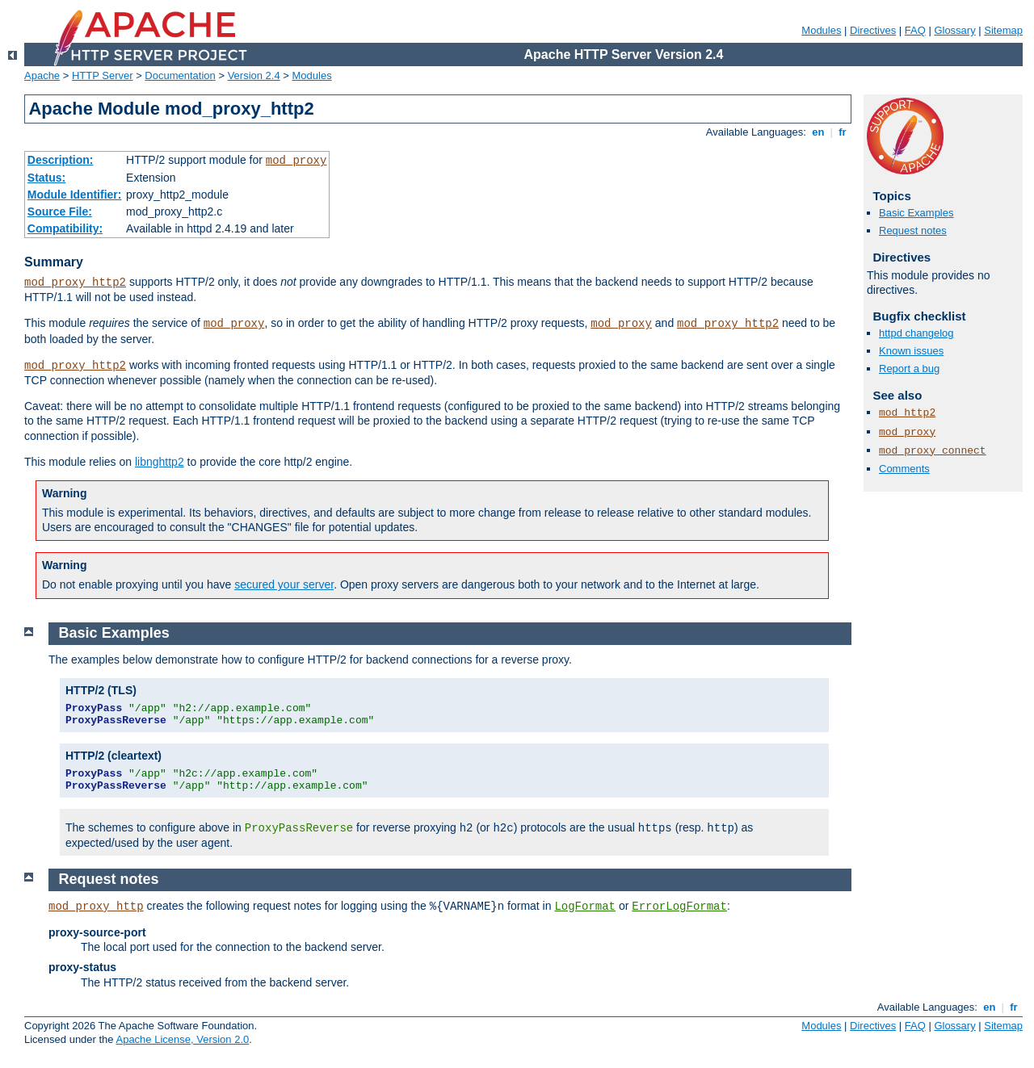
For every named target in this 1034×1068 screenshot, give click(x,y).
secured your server (284, 584)
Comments (904, 469)
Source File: (59, 211)
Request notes (913, 230)
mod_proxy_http (96, 906)
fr (843, 132)
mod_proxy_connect (932, 451)
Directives (873, 30)
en (818, 132)
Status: (46, 177)
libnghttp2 (159, 461)
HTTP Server (102, 75)
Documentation (180, 75)
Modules (821, 30)
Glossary (954, 30)
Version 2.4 (254, 75)
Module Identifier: (74, 194)
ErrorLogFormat (679, 906)
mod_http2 (907, 413)
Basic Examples (916, 213)
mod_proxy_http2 (75, 282)
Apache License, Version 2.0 (182, 1039)
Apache (42, 75)
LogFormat (585, 906)
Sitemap (1003, 30)
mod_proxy (296, 160)
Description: (60, 159)
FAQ (915, 30)
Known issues (911, 351)
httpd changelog (916, 333)
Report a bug (909, 368)
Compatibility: (65, 228)
